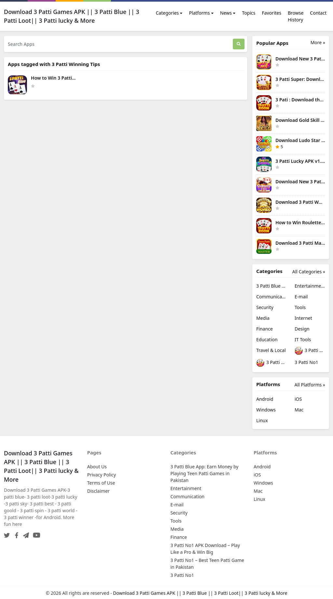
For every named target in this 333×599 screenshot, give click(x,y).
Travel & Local (271, 350)
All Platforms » (310, 385)
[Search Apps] (118, 44)
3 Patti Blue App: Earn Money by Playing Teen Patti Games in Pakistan (271, 286)
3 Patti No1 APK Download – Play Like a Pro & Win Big (310, 351)
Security (264, 307)
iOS (298, 399)
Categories (167, 13)
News (226, 13)
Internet (303, 318)
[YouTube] (35, 533)
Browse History (295, 16)
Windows (266, 410)
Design (302, 329)
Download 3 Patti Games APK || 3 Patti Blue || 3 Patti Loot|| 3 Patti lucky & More (200, 593)
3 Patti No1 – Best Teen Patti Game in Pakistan (271, 363)
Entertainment (310, 286)
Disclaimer (98, 491)
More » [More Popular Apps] (318, 42)
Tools (300, 307)
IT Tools (303, 339)
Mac (299, 410)
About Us (97, 466)
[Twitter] (7, 533)
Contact (318, 13)
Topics (248, 13)
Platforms (199, 13)
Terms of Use (101, 483)
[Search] (239, 44)
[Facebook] (15, 533)
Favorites (271, 13)
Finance (264, 329)
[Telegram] (24, 533)
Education (266, 339)
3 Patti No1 (306, 362)
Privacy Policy (101, 475)
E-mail (301, 296)
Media (263, 318)
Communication (271, 296)
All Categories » (308, 271)
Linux (262, 420)
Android (264, 399)
